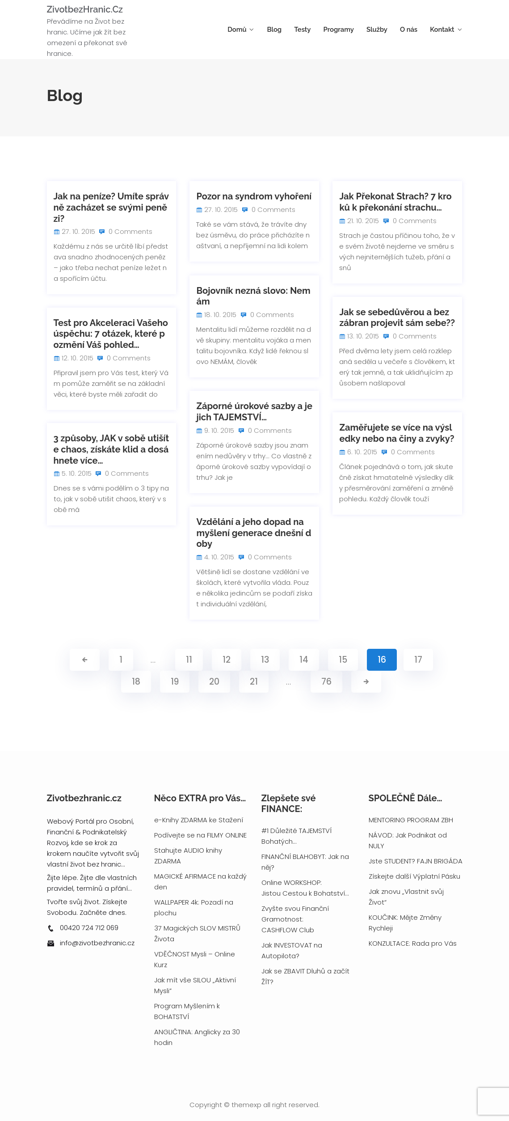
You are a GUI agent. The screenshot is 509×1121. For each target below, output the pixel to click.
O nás (412, 29)
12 (227, 660)
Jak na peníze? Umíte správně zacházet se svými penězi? (111, 207)
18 (136, 682)
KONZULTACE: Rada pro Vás (413, 943)
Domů (255, 29)
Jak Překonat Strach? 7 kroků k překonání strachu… (395, 201)
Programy (348, 29)
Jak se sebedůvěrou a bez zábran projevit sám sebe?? (397, 317)
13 (265, 660)
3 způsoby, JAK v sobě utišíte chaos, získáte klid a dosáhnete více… (111, 449)
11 (189, 660)
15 (343, 660)
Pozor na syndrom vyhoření (253, 196)
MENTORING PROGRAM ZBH (411, 820)
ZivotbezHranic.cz (85, 9)
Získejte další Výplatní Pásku (414, 876)
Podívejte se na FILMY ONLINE (200, 835)
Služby (383, 29)
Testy (315, 29)
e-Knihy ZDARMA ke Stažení (198, 820)
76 (326, 682)
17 (418, 660)
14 (303, 660)
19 (175, 682)
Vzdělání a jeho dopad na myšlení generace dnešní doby (253, 532)
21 (254, 682)
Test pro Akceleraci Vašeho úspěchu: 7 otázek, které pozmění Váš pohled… (111, 333)
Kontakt (442, 29)
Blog (290, 29)
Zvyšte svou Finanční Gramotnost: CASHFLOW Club (295, 919)
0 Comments (128, 231)
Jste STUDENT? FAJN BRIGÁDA (416, 861)
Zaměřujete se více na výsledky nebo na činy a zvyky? (396, 433)
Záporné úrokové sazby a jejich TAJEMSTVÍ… (254, 411)
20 (214, 682)
